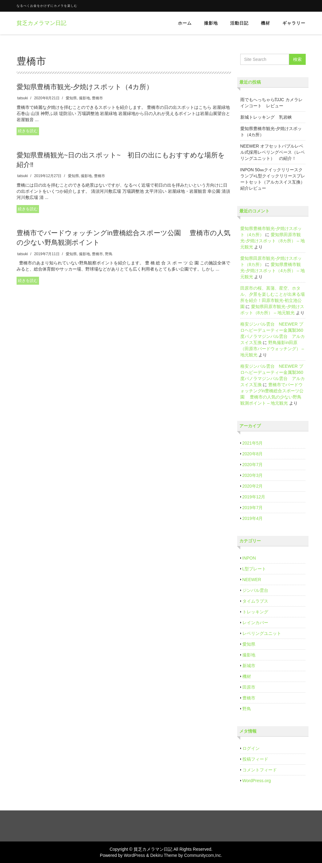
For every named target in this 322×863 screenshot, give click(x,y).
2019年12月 (253, 496)
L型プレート (254, 568)
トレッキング (255, 611)
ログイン (251, 748)
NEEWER (251, 579)
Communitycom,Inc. (203, 855)
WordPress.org (256, 780)
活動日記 (239, 23)
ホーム (185, 23)
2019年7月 (252, 507)
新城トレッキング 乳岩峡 (266, 117)
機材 (265, 23)
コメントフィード (259, 769)
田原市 (248, 687)
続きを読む (28, 131)
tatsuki (22, 98)
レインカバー (255, 622)
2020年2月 (252, 486)
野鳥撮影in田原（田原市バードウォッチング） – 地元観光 (272, 348)
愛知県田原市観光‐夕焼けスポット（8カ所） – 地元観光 (272, 240)
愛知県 (71, 98)
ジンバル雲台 (255, 590)
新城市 (248, 665)
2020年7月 (252, 464)
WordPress (134, 855)
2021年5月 (252, 443)
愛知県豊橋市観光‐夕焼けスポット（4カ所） (85, 87)
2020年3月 (252, 475)
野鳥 (108, 254)
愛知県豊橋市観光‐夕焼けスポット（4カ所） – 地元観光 (272, 270)
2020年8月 (252, 453)
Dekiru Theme (163, 855)
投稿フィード (255, 759)
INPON (249, 558)
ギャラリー (293, 23)
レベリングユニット (261, 633)
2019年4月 (252, 518)
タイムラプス (255, 601)
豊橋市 (97, 98)
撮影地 (211, 23)
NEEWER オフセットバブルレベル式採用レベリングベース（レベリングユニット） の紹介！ (272, 152)
